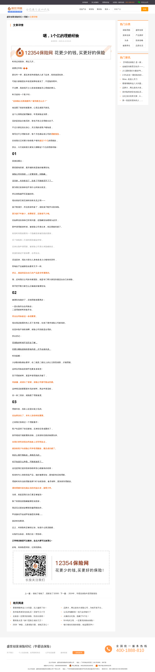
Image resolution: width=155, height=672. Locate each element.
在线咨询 (78, 653)
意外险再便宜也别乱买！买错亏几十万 (29, 612)
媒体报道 (64, 653)
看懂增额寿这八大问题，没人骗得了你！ (30, 608)
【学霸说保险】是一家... (132, 62)
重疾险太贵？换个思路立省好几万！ (28, 620)
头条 (126, 40)
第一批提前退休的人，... (132, 100)
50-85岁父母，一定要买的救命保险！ (79, 620)
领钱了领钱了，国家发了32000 (46, 593)
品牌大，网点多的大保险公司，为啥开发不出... (83, 608)
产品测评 (139, 35)
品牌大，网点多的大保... (132, 88)
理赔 (26, 17)
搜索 (144, 9)
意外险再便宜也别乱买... (132, 92)
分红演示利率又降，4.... (132, 96)
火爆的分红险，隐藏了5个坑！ (76, 616)
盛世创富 (139, 30)
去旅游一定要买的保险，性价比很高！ (29, 616)
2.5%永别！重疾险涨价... (132, 75)
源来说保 (126, 35)
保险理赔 (126, 30)
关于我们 (10, 653)
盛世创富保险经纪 (14, 17)
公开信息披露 (50, 653)
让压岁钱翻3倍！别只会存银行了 (77, 612)
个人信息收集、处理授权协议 (29, 653)
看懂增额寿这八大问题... (132, 83)
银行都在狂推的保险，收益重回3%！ (79, 625)
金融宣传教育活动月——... (133, 67)
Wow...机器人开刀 (129, 79)
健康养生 (126, 46)
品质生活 (139, 46)
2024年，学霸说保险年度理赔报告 (82, 593)
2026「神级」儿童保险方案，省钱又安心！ (31, 625)
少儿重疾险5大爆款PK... (132, 71)
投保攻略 (139, 40)
